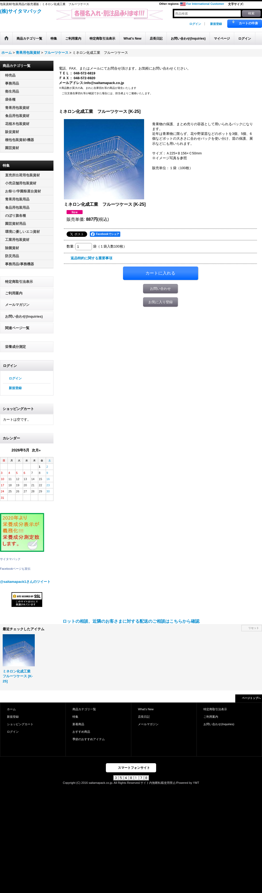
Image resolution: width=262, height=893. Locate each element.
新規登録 (216, 23)
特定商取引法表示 (19, 282)
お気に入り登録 (160, 302)
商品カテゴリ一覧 (84, 709)
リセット (253, 627)
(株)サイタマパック (21, 11)
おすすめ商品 (81, 731)
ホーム (11, 709)
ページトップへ (251, 698)
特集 (75, 716)
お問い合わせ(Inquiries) (24, 316)
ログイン (195, 23)
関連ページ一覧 (17, 328)
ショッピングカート (20, 724)
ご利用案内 (13, 293)
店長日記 (144, 716)
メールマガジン (17, 305)
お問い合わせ (160, 289)
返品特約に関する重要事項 (91, 258)
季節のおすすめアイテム (88, 739)
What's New (146, 709)
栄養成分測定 (15, 347)
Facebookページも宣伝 (15, 568)
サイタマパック (10, 559)
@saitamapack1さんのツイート (25, 582)
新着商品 (78, 724)
